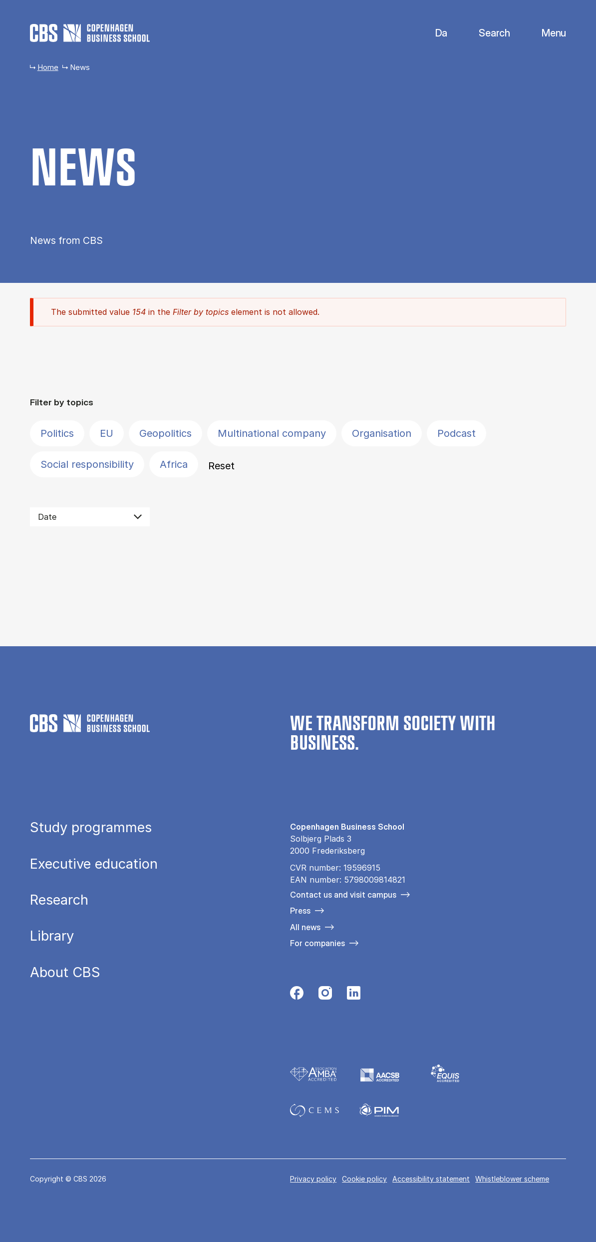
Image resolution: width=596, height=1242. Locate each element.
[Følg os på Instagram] (325, 995)
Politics (57, 433)
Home (47, 67)
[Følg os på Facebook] (296, 995)
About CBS (65, 972)
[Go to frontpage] (90, 33)
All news (305, 927)
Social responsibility (87, 464)
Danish (433, 33)
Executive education (94, 864)
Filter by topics (61, 402)
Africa (174, 464)
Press (300, 911)
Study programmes (91, 827)
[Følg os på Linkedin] (353, 995)
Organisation (381, 433)
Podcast (456, 433)
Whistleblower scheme (512, 1179)
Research (59, 900)
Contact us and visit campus (343, 895)
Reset (221, 466)
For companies (317, 943)
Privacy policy (313, 1179)
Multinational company (272, 433)
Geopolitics (165, 433)
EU (106, 433)
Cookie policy (364, 1179)
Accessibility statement (431, 1179)
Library (52, 936)
